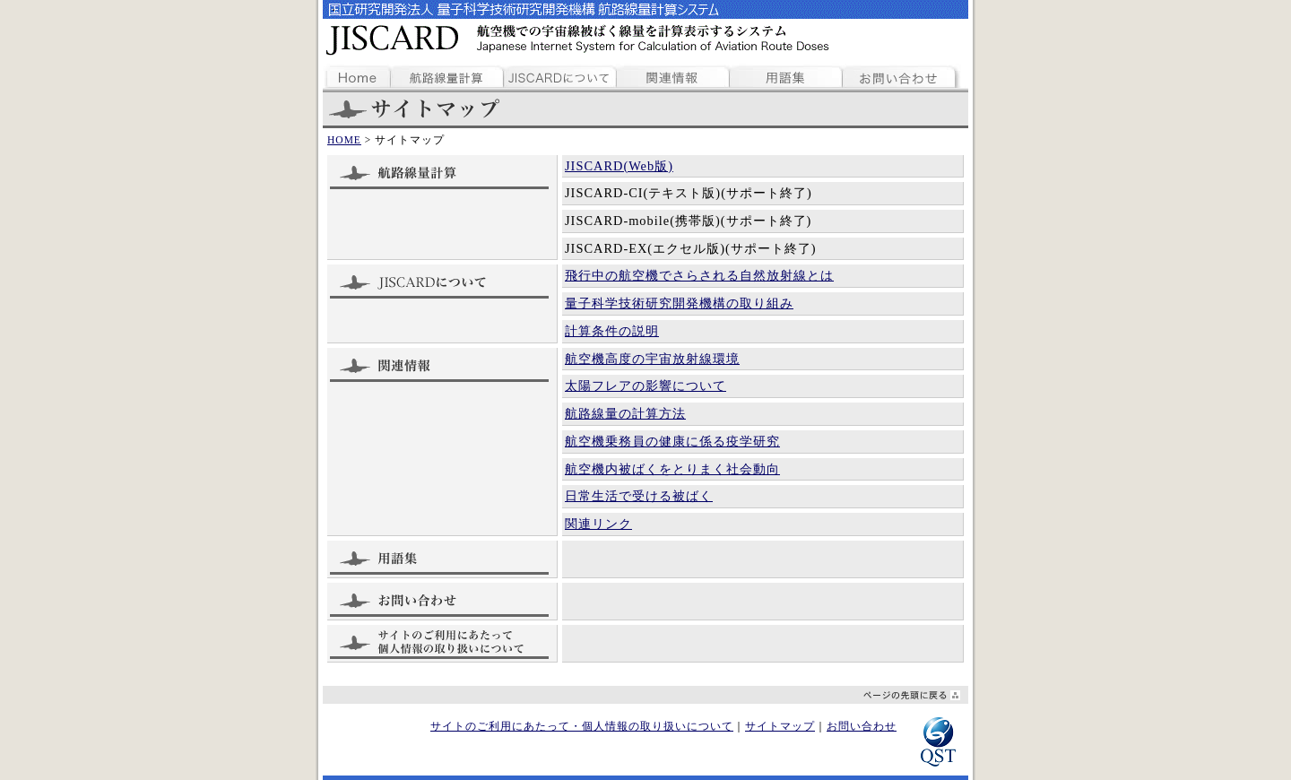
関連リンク (598, 523)
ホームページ (357, 74)
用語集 (786, 74)
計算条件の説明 (612, 331)
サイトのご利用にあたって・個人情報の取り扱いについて (581, 726)
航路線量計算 (447, 74)
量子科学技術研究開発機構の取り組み (679, 303)
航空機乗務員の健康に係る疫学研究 (672, 441)
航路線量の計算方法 (625, 413)
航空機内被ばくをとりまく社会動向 (672, 469)
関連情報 (674, 74)
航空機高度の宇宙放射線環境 (652, 358)
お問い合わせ (901, 74)
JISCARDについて (560, 74)
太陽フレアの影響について (645, 385)
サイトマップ (780, 726)
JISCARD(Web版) (619, 166)
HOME (344, 139)
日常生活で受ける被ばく (639, 496)
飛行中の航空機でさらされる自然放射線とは (699, 275)
